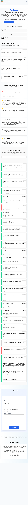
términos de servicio (11, 424)
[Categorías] (26, 1)
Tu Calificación (6, 407)
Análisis (13, 6)
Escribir (22, 6)
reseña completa (11, 53)
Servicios (5, 3)
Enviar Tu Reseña (14, 427)
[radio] (4, 409)
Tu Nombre (5, 398)
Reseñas (17, 6)
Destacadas (8, 6)
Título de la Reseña (7, 411)
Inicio (1, 3)
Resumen (2, 6)
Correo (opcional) (6, 403)
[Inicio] (7, 1)
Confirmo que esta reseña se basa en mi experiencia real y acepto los (13, 424)
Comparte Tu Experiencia (14, 46)
